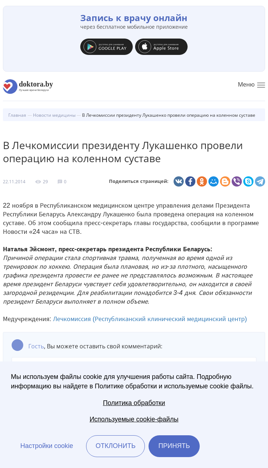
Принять (174, 445)
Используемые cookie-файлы (134, 419)
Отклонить (115, 445)
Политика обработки (134, 403)
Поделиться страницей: (138, 181)
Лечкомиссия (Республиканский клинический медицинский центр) (150, 319)
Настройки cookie (46, 445)
